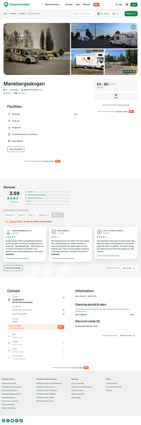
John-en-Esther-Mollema (113, 230)
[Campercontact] (17, 4)
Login (134, 5)
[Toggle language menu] (126, 4)
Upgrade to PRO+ (48, 161)
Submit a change (124, 105)
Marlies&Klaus (63, 230)
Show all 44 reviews (13, 268)
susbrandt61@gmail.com (21, 230)
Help (119, 4)
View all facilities (15, 149)
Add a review (129, 268)
